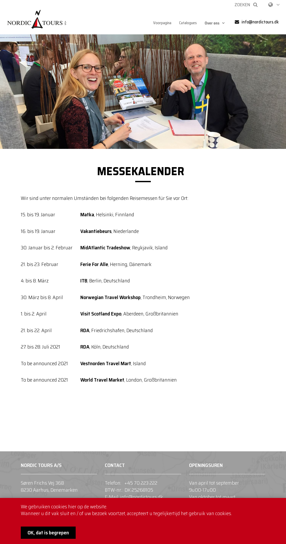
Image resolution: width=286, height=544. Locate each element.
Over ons (213, 23)
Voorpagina (160, 23)
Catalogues (187, 23)
